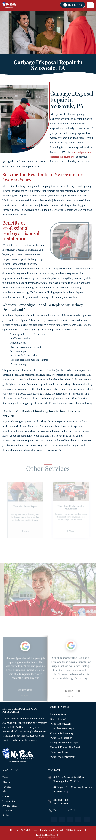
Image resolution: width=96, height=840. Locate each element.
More (28, 533)
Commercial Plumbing (61, 733)
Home (5, 777)
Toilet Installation (59, 752)
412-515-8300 (60, 803)
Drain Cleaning (58, 719)
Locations (7, 810)
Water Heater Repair (60, 723)
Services (6, 786)
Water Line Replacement (62, 756)
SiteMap (6, 815)
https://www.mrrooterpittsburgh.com (66, 810)
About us (6, 782)
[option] (27, 516)
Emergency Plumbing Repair (64, 742)
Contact (6, 796)
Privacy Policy (9, 805)
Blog (4, 791)
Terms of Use (9, 801)
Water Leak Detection (61, 738)
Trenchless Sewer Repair (62, 728)
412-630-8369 (75, 4)
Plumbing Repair (58, 714)
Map (77, 781)
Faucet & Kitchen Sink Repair (65, 747)
